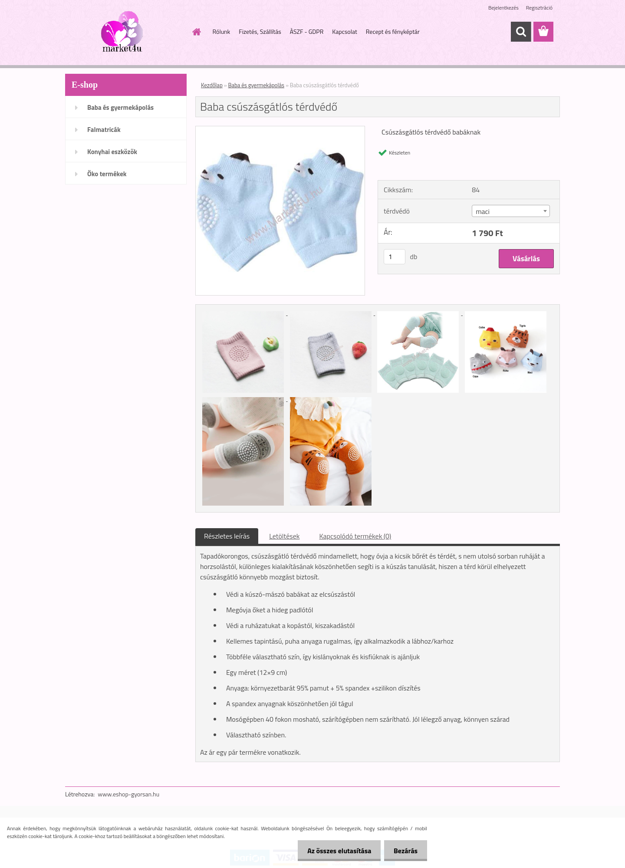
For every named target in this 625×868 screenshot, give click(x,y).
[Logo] (124, 32)
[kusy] (394, 256)
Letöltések (284, 536)
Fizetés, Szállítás (260, 31)
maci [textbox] (483, 211)
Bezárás (404, 850)
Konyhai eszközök (112, 152)
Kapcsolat (344, 31)
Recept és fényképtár (393, 31)
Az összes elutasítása (335, 850)
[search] (521, 32)
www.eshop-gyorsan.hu (128, 794)
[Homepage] (196, 32)
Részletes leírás (227, 536)
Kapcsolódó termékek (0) (355, 536)
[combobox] (510, 211)
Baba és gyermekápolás (120, 107)
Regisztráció (539, 7)
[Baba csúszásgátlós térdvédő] (280, 130)
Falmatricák (104, 130)
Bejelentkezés (503, 7)
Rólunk (221, 31)
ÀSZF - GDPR (307, 31)
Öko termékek (107, 174)
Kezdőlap (212, 85)
